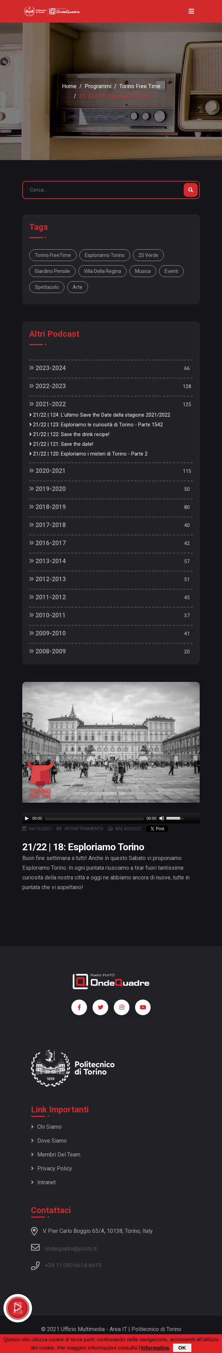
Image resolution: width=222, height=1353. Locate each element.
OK (182, 1348)
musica (143, 271)
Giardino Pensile (52, 271)
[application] (111, 818)
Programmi (98, 86)
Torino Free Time (139, 86)
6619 (95, 1265)
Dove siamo (49, 1140)
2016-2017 (47, 542)
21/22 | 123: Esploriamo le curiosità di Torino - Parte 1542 (96, 425)
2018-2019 (47, 506)
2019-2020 (47, 488)
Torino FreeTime (53, 255)
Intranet (43, 1182)
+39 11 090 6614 (66, 1265)
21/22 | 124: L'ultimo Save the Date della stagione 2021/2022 (99, 415)
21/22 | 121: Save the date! (61, 444)
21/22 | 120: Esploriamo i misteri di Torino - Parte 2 (88, 454)
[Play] (27, 818)
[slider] (94, 818)
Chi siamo (46, 1127)
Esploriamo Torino (105, 255)
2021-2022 (47, 404)
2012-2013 (47, 579)
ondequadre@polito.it (64, 1247)
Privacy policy (51, 1168)
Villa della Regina (102, 271)
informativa (155, 1348)
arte (77, 287)
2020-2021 (47, 470)
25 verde (148, 255)
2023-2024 (47, 367)
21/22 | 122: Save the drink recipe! (69, 434)
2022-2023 (47, 386)
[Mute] (162, 818)
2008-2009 (47, 651)
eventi (171, 271)
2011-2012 (47, 597)
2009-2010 (47, 633)
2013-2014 (47, 561)
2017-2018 (47, 524)
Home (69, 86)
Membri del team (55, 1154)
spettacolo (47, 287)
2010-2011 (47, 615)
